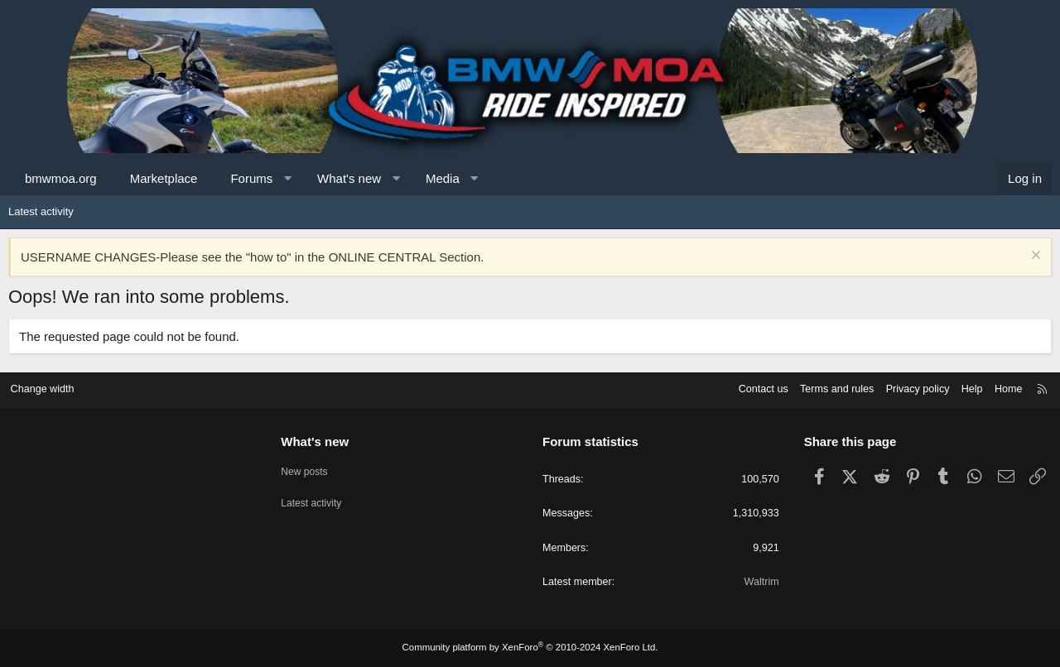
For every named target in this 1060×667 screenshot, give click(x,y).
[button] (288, 178)
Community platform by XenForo (530, 648)
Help (965, 387)
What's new (349, 178)
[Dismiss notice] (1034, 257)
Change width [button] (49, 387)
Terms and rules (826, 387)
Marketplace (164, 178)
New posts (309, 468)
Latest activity (41, 211)
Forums (251, 178)
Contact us (749, 387)
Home (1002, 387)
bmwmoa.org (61, 178)
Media (443, 178)
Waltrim (758, 582)
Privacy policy (909, 387)
